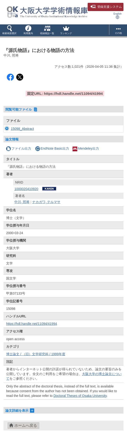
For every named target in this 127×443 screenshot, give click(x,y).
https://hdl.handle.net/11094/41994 (31, 324)
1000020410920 (26, 189)
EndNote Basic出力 (52, 148)
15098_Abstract (22, 129)
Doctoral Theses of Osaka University (80, 396)
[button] (9, 30)
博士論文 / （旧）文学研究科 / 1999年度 (35, 354)
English (118, 15)
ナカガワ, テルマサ (46, 202)
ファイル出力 (18, 148)
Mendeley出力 (86, 148)
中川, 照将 (21, 202)
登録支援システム (106, 6)
